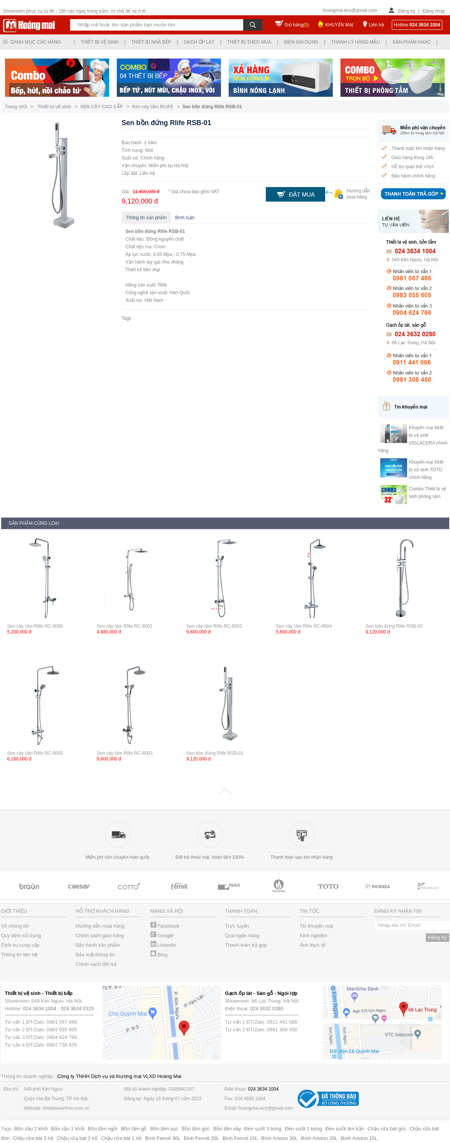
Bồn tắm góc (196, 1129)
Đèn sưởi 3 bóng (262, 1129)
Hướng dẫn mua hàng (100, 926)
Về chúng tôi (15, 926)
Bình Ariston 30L (279, 1138)
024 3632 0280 (266, 1008)
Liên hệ (376, 25)
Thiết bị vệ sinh (100, 42)
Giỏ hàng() (297, 25)
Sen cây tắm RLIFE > (157, 106)
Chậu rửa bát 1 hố (121, 1138)
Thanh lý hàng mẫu (355, 42)
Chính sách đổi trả (96, 964)
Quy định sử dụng (21, 935)
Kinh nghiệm (313, 935)
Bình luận (185, 217)
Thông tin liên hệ (19, 954)
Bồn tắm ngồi (103, 1129)
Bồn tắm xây (227, 1129)
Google (162, 935)
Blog (159, 954)
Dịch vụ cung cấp (20, 945)
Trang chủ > (20, 106)
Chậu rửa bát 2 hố (77, 1138)
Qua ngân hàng (242, 935)
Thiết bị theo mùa (249, 42)
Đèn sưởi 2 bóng (303, 1129)
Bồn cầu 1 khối (67, 1129)
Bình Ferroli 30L (163, 1138)
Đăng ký (406, 11)
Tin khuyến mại (316, 926)
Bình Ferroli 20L (201, 1138)
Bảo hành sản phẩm (98, 945)
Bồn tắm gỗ (134, 1129)
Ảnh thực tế (313, 945)
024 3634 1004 (39, 1008)
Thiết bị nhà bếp (151, 42)
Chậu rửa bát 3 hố (33, 1138)
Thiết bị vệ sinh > (59, 106)
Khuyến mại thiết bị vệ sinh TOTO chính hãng (426, 469)
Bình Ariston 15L (359, 1138)
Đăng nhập (433, 11)
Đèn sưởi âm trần (345, 1129)
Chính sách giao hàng (100, 935)
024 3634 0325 (77, 1008)
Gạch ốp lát (199, 42)
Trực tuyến (237, 926)
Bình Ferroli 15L (240, 1138)
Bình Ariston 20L (319, 1138)
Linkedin (163, 945)
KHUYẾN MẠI (339, 25)
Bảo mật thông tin (95, 954)
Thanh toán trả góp (246, 945)
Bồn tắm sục (164, 1129)
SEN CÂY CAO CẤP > (106, 106)
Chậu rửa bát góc (387, 1129)
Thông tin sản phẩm (146, 217)
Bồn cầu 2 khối (30, 1129)
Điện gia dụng (301, 42)
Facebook (165, 926)
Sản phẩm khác (411, 42)
